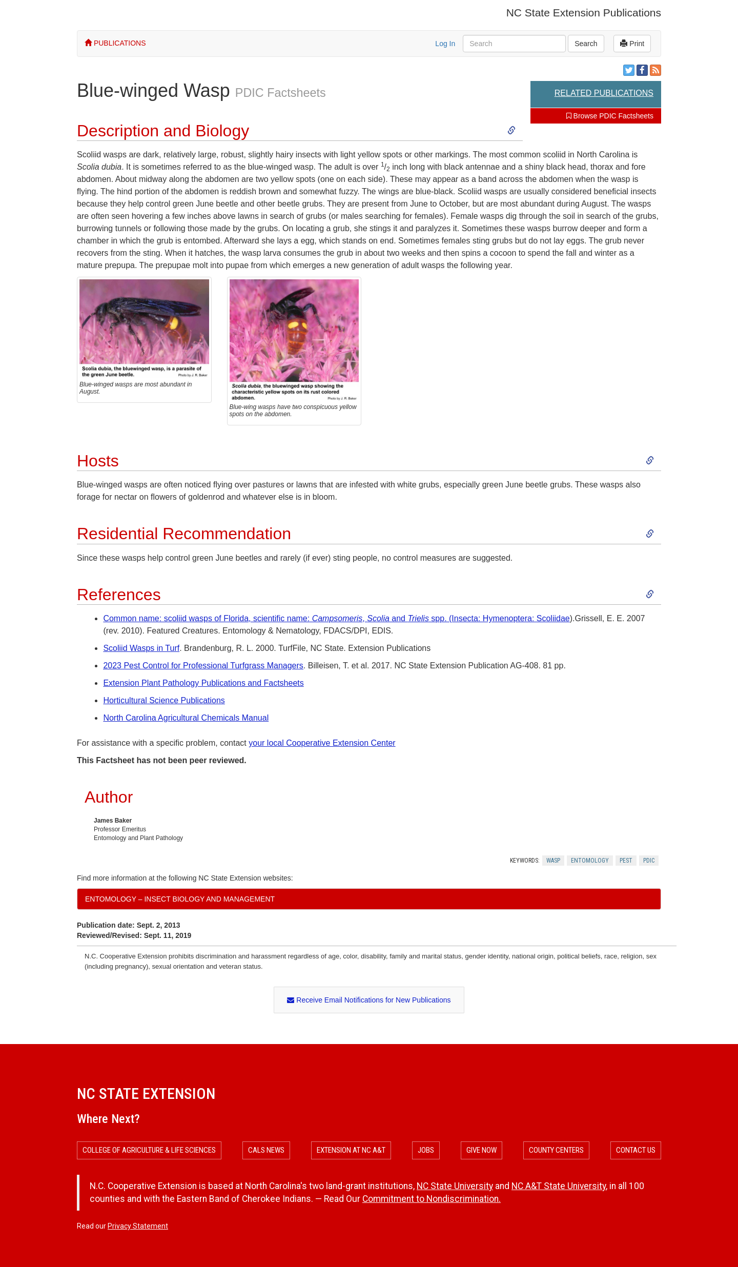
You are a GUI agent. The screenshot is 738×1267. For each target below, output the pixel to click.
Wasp (553, 860)
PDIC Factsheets (280, 92)
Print (632, 43)
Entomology (590, 860)
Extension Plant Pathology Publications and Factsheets (203, 683)
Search (586, 43)
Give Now (481, 1150)
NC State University (455, 1186)
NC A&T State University (558, 1186)
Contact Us (635, 1150)
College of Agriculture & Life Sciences (149, 1150)
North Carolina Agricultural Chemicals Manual (186, 717)
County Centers (556, 1150)
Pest (626, 860)
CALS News (266, 1150)
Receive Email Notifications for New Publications (368, 1000)
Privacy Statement (138, 1226)
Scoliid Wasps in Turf (141, 648)
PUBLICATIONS (115, 43)
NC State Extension (146, 1093)
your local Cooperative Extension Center (322, 743)
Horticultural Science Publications (163, 700)
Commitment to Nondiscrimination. (431, 1199)
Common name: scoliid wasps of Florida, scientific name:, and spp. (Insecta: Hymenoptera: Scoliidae (336, 618)
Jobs (426, 1150)
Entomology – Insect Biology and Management (180, 899)
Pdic (648, 860)
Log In (445, 43)
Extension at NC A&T (351, 1150)
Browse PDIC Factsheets (609, 116)
